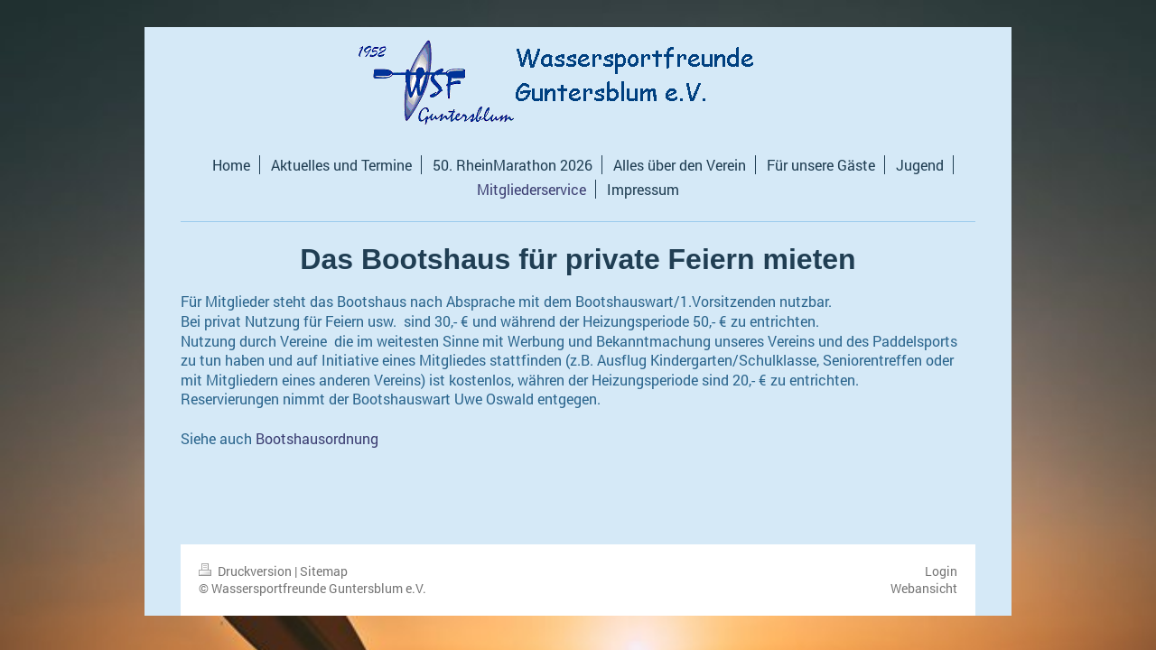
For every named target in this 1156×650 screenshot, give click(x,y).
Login (941, 571)
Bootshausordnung (317, 438)
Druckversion (246, 571)
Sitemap (324, 571)
